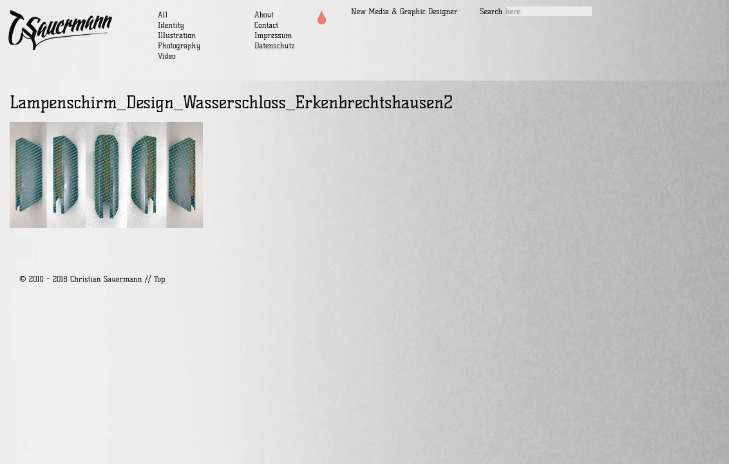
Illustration (177, 35)
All (162, 14)
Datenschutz (274, 45)
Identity (171, 25)
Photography (179, 45)
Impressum (273, 35)
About (264, 14)
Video (167, 56)
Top (159, 279)
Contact (266, 25)
